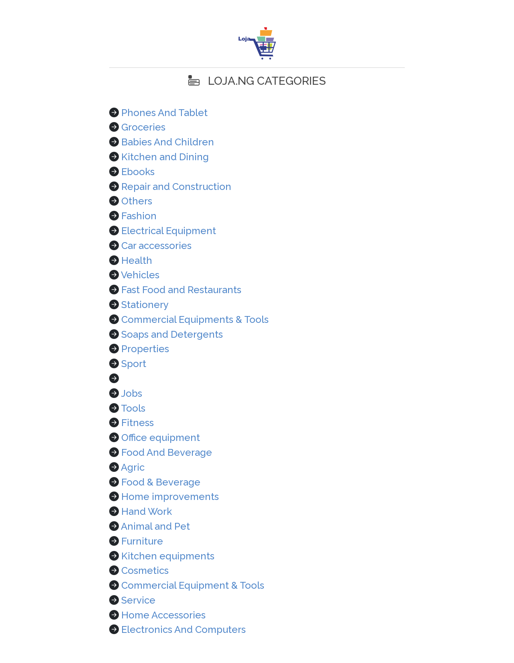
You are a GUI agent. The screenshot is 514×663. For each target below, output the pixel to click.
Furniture (142, 541)
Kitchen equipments (167, 556)
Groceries (143, 127)
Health (136, 260)
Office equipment (160, 437)
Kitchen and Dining (165, 157)
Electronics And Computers (183, 629)
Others (136, 201)
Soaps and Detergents (172, 334)
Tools (133, 408)
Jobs (131, 393)
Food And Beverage (166, 452)
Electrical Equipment (168, 231)
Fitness (137, 422)
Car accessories (156, 245)
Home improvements (170, 496)
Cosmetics (145, 570)
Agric (133, 467)
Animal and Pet (155, 526)
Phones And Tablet (164, 112)
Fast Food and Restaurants (181, 290)
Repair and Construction (176, 186)
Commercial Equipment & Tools (192, 585)
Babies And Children (167, 142)
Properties (145, 349)
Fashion (139, 216)
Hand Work (146, 511)
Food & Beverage (160, 482)
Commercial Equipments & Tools (195, 319)
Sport (133, 363)
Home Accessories (163, 615)
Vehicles (140, 275)
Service (138, 600)
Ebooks (138, 171)
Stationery (145, 304)
